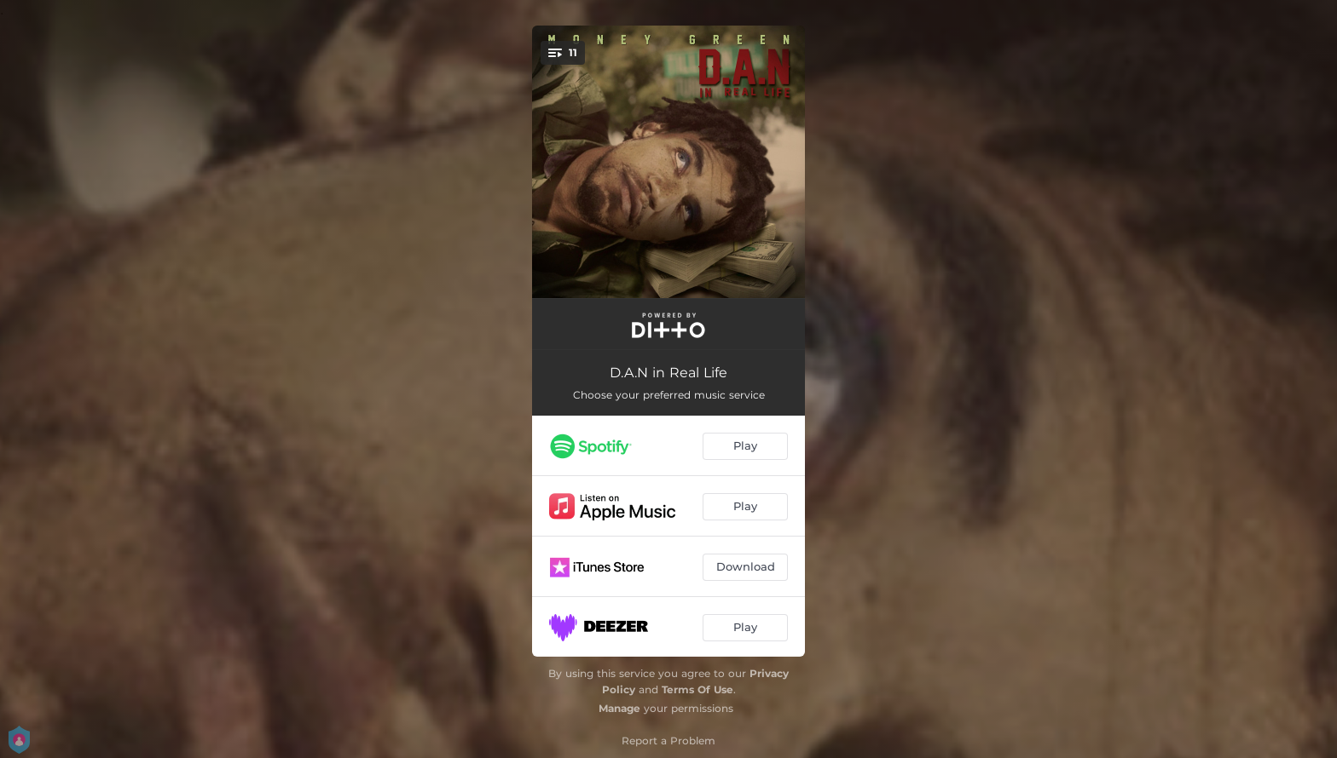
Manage (619, 708)
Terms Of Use (697, 689)
